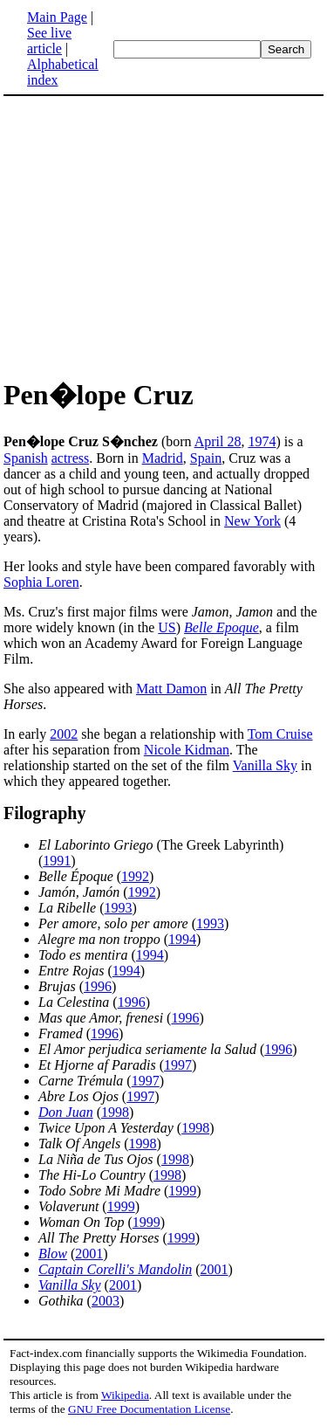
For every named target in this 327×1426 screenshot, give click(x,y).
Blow (52, 1253)
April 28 (218, 441)
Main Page (57, 17)
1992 (135, 876)
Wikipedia (125, 1395)
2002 (64, 734)
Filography (44, 813)
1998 (115, 1112)
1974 (262, 441)
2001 (89, 1253)
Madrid (162, 458)
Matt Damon (171, 688)
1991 (57, 860)
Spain (205, 458)
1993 (119, 907)
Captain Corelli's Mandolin (115, 1269)
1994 (182, 939)
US (166, 627)
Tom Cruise (280, 734)
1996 (98, 986)
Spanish (25, 458)
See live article (49, 40)
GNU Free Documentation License (149, 1409)
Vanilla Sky (265, 765)
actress (70, 458)
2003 (105, 1300)
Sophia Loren (41, 582)
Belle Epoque (221, 627)
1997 (178, 1064)
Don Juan (65, 1112)
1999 (182, 1190)
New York (252, 520)
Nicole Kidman (186, 749)
